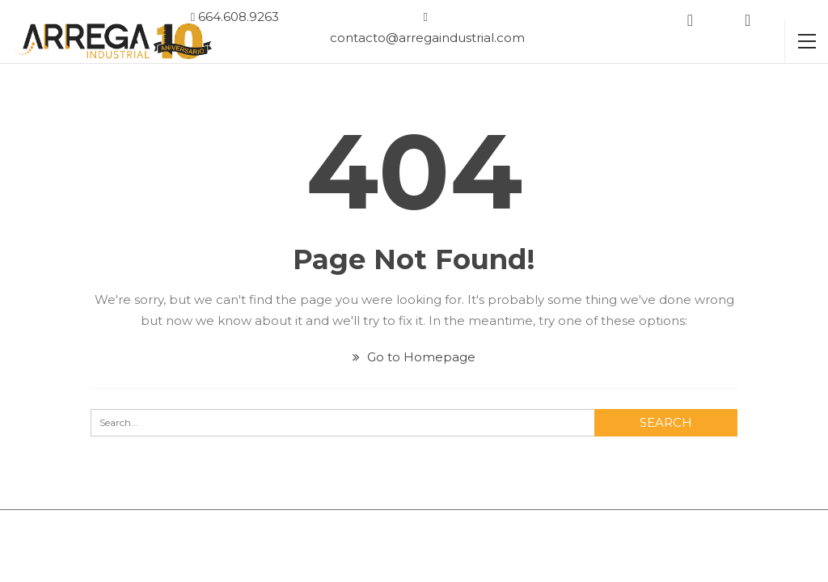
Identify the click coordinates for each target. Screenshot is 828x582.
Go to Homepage (414, 357)
